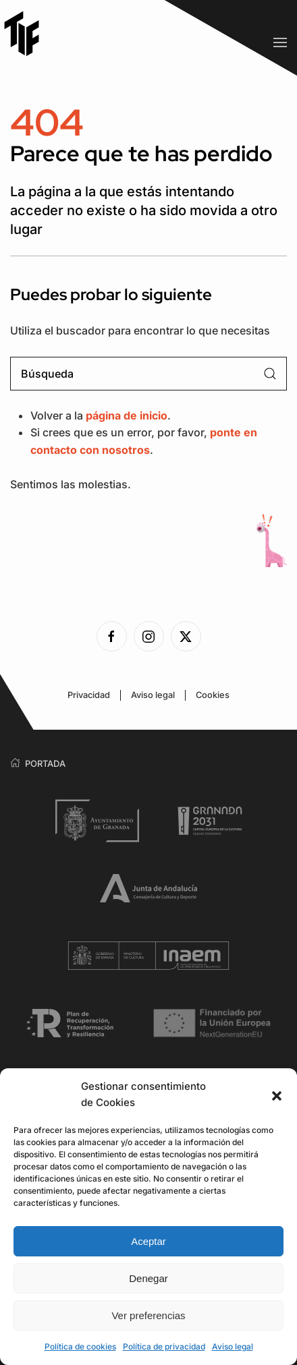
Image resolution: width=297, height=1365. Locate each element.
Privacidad (89, 695)
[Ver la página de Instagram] (149, 636)
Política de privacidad (164, 1346)
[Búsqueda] (148, 373)
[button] (277, 1094)
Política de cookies (80, 1346)
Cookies (213, 695)
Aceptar (148, 1241)
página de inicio (126, 415)
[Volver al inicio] (27, 33)
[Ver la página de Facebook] (112, 636)
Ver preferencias (148, 1315)
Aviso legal (232, 1346)
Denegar (148, 1278)
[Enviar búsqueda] (270, 373)
